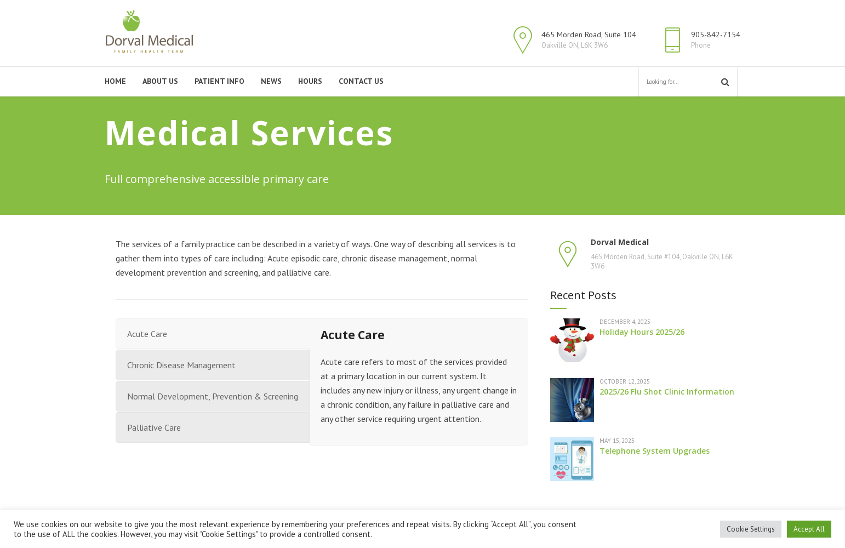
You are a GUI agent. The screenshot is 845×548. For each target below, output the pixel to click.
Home (115, 81)
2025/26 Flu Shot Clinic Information (667, 391)
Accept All (809, 529)
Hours (310, 81)
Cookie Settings (751, 529)
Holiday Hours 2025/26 (642, 332)
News (271, 81)
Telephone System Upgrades (655, 451)
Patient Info (219, 81)
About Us (160, 81)
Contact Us (361, 81)
